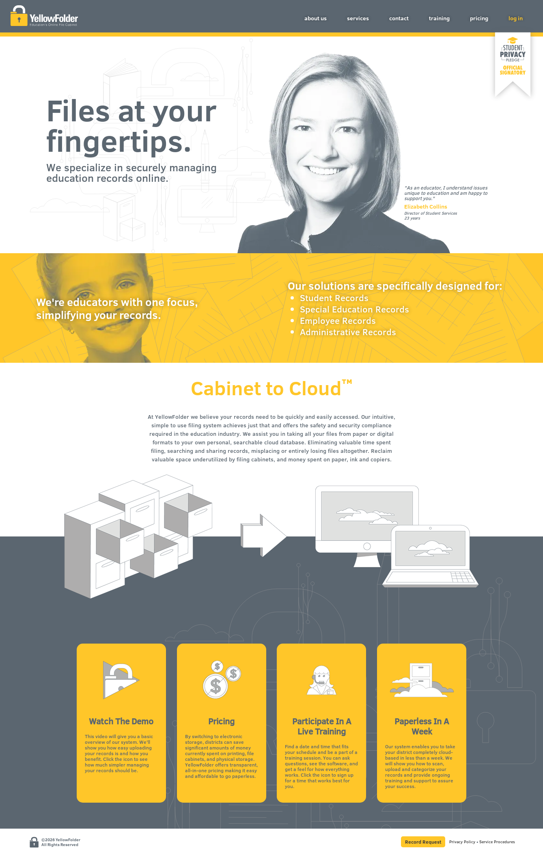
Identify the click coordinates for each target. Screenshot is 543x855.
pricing (479, 18)
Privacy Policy (462, 841)
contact (399, 18)
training (439, 18)
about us (315, 18)
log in (516, 18)
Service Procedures (497, 841)
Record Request (423, 841)
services (358, 18)
